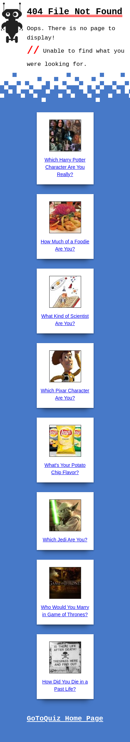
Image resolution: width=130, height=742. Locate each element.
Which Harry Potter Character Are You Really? (64, 167)
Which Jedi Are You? (65, 539)
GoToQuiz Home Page (65, 719)
